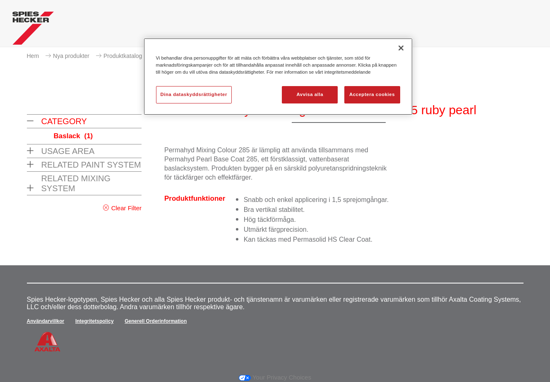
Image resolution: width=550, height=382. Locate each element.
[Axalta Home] (33, 30)
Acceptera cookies (372, 94)
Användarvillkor (46, 321)
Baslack (73, 136)
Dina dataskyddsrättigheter (194, 94)
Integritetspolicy (94, 321)
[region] (278, 76)
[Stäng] (401, 48)
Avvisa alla (309, 94)
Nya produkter (71, 56)
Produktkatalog (122, 56)
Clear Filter (126, 207)
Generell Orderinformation (156, 321)
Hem (33, 56)
